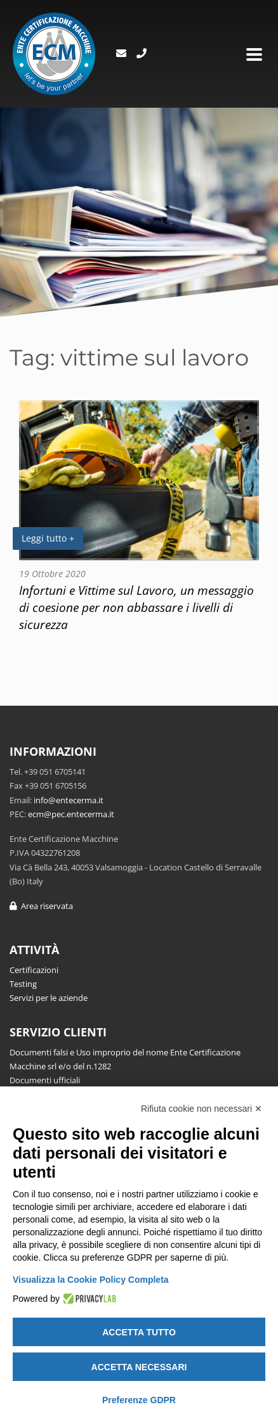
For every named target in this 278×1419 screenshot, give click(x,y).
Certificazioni (34, 970)
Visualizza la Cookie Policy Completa (91, 1280)
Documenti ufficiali (45, 1080)
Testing (23, 983)
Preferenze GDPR (139, 1400)
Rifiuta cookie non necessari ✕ (201, 1109)
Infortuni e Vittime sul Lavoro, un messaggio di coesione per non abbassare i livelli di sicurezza (136, 607)
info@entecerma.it (68, 800)
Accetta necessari (139, 1367)
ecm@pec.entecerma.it (71, 814)
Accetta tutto (139, 1332)
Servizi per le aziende (49, 997)
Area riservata (41, 906)
